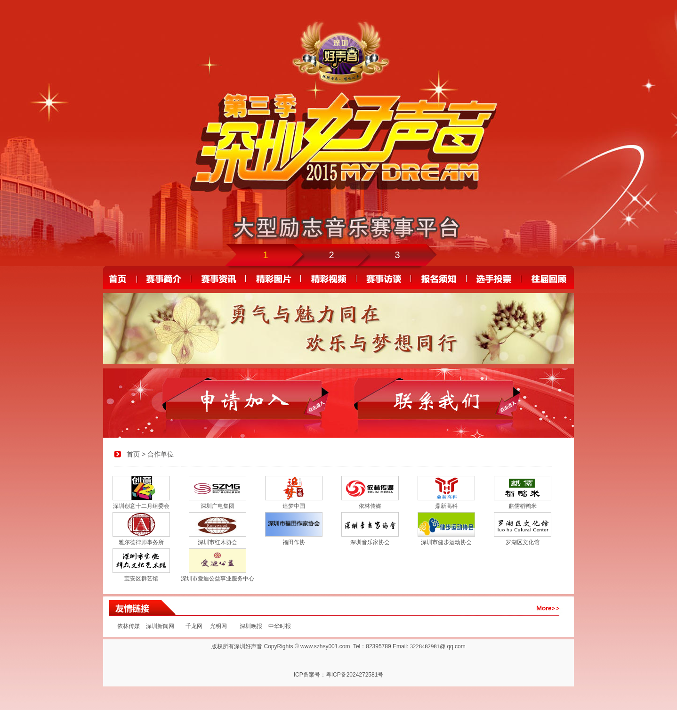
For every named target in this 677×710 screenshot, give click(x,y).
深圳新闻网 (160, 626)
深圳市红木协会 (217, 542)
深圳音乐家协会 (370, 542)
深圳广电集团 (217, 506)
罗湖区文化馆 (523, 542)
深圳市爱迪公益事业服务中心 (217, 578)
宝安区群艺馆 (141, 578)
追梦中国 (293, 506)
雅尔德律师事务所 (141, 542)
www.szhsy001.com (325, 646)
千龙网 (193, 626)
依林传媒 (370, 506)
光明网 (218, 626)
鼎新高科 (446, 506)
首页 (133, 454)
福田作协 (293, 542)
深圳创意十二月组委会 (141, 506)
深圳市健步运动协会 (446, 542)
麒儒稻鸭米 (522, 506)
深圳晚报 (251, 626)
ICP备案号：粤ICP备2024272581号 (339, 674)
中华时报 (278, 626)
